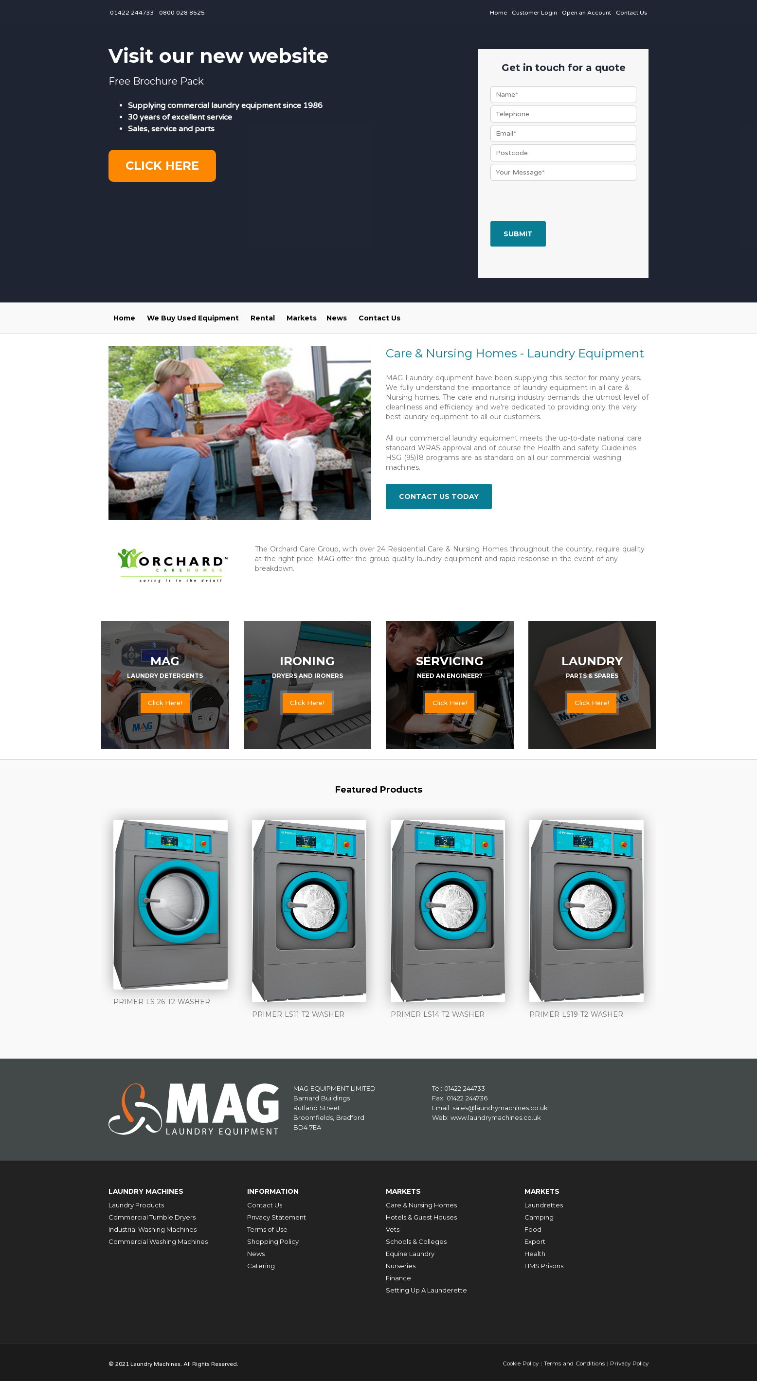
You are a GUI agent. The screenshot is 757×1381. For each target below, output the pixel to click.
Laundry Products (136, 1202)
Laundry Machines (149, 1189)
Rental (263, 318)
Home (498, 12)
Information (275, 1189)
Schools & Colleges (416, 1239)
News (336, 318)
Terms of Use (267, 1227)
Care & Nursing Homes (421, 1202)
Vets (392, 1227)
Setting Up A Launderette (426, 1288)
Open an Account (586, 12)
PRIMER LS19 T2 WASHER (576, 1014)
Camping (539, 1215)
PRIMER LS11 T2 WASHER (298, 1014)
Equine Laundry (410, 1251)
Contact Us (631, 12)
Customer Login (534, 12)
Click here (162, 166)
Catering (261, 1263)
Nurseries (400, 1263)
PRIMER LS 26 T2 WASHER (161, 1001)
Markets (302, 318)
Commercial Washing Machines (158, 1239)
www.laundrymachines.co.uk (496, 1117)
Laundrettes (543, 1202)
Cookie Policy (517, 1360)
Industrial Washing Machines (152, 1227)
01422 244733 (132, 12)
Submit (518, 234)
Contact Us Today (439, 496)
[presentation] (564, 202)
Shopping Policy (273, 1239)
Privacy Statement (276, 1215)
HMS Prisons (543, 1263)
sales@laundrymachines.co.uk (500, 1107)
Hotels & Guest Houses (421, 1215)
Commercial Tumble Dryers (152, 1215)
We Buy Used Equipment (193, 318)
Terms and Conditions (572, 1360)
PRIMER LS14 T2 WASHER (438, 1014)
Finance (398, 1275)
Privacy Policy (628, 1360)
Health (534, 1251)
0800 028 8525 (182, 12)
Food (532, 1227)
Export (534, 1239)
